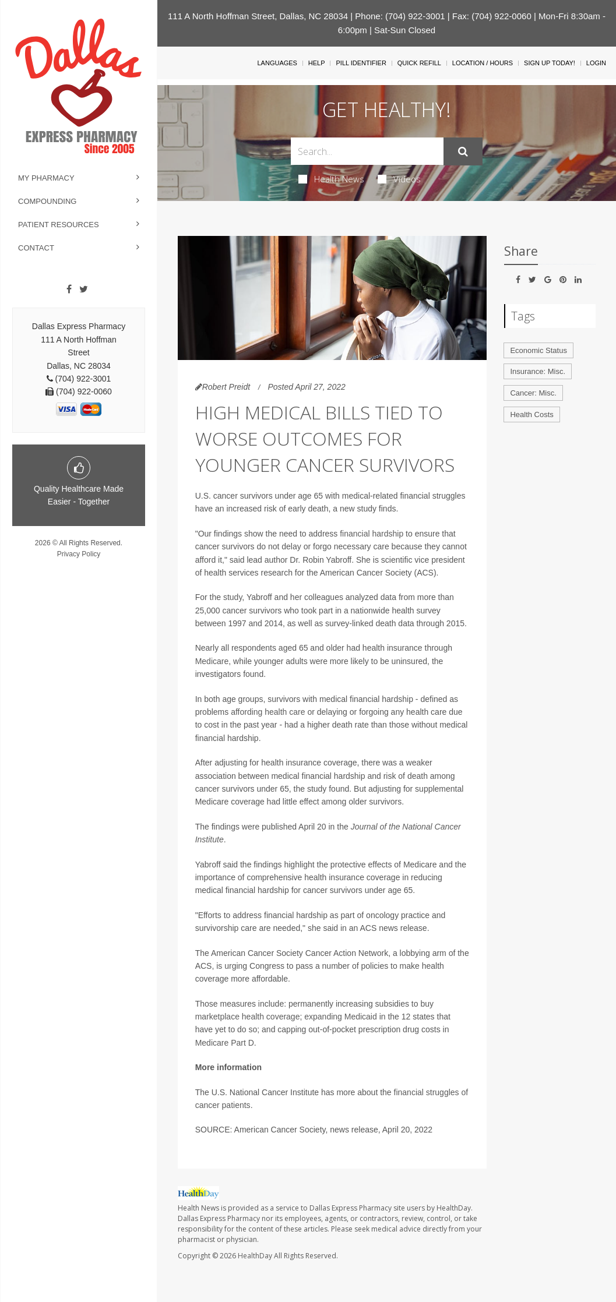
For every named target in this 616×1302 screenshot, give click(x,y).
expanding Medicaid (340, 1016)
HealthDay (255, 1256)
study (232, 597)
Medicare (212, 661)
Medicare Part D (224, 1042)
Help (316, 62)
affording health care (268, 712)
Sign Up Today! (549, 62)
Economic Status (538, 350)
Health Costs (531, 414)
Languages (277, 62)
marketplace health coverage (247, 1016)
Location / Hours (482, 62)
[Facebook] (69, 289)
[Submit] (463, 151)
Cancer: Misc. (533, 393)
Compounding (47, 201)
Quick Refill (419, 62)
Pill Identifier (361, 62)
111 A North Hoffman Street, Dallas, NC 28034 (258, 16)
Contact (36, 248)
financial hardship (371, 533)
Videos (399, 179)
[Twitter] (83, 289)
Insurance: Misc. (537, 371)
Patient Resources (58, 224)
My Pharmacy (46, 178)
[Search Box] (367, 151)
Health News (331, 179)
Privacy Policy (79, 554)
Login (596, 62)
